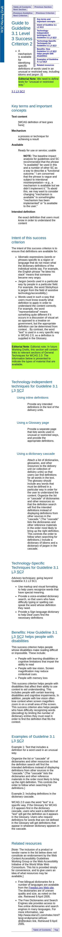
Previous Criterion (45, 13)
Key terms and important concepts (46, 20)
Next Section (19, 9)
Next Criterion (20, 15)
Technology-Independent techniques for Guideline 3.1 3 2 (47, 34)
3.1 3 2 (18, 91)
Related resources (45, 65)
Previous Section (43, 7)
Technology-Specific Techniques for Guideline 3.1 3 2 (47, 43)
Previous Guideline (22, 13)
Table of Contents (22, 7)
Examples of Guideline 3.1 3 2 (47, 60)
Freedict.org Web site (41, 887)
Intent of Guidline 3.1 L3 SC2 (47, 26)
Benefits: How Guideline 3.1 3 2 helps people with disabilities (47, 52)
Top (56, 930)
